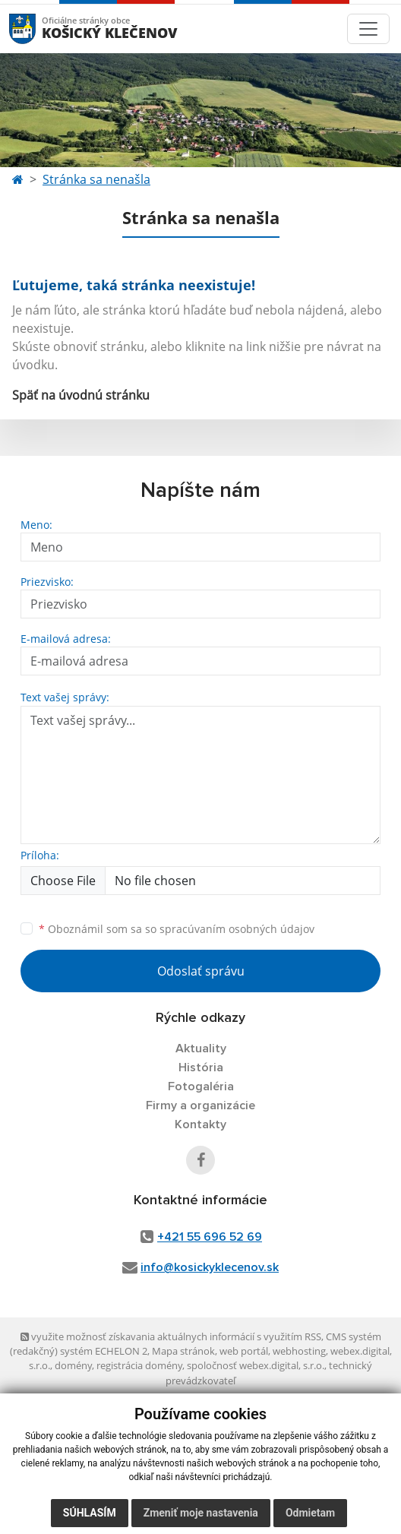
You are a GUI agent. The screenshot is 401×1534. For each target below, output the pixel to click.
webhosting (299, 1351)
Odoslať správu (201, 971)
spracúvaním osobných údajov (236, 929)
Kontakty (200, 1124)
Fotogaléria (201, 1086)
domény (73, 1365)
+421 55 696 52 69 (209, 1237)
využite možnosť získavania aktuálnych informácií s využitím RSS (171, 1336)
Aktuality (200, 1048)
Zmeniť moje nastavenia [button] (201, 1513)
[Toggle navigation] (368, 29)
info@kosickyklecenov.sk (210, 1267)
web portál (243, 1351)
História (200, 1067)
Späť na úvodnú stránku (81, 395)
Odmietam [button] (310, 1513)
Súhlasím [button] (89, 1513)
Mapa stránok (183, 1351)
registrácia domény (139, 1365)
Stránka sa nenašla (96, 179)
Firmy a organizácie (200, 1105)
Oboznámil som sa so (176, 929)
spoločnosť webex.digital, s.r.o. (255, 1365)
